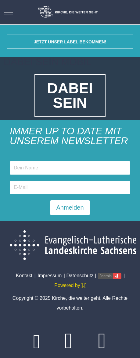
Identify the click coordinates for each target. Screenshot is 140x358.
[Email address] (70, 187)
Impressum (50, 275)
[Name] (70, 168)
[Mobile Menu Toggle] (8, 12)
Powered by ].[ (69, 285)
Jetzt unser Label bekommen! (70, 44)
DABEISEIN (70, 95)
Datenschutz (79, 275)
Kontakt (24, 275)
